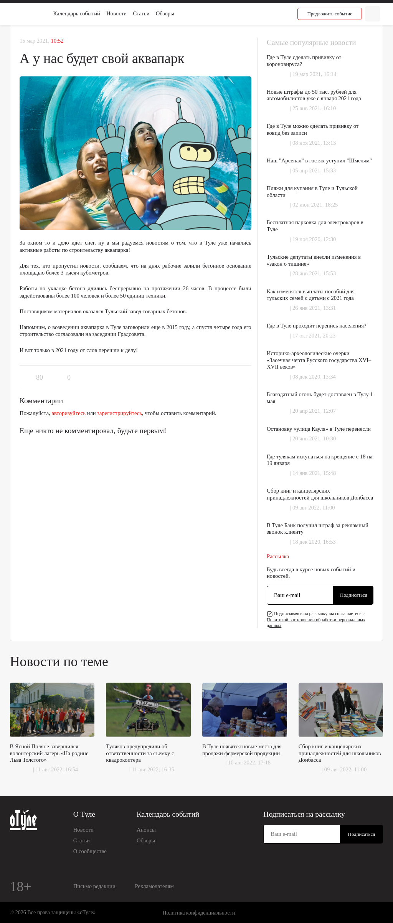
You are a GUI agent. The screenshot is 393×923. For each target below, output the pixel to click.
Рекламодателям (154, 886)
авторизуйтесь (68, 413)
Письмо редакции (94, 886)
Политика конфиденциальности (199, 913)
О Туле (84, 814)
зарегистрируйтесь (119, 413)
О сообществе (90, 851)
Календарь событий (76, 13)
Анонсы (146, 830)
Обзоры (165, 13)
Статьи (141, 13)
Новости (116, 13)
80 (39, 377)
